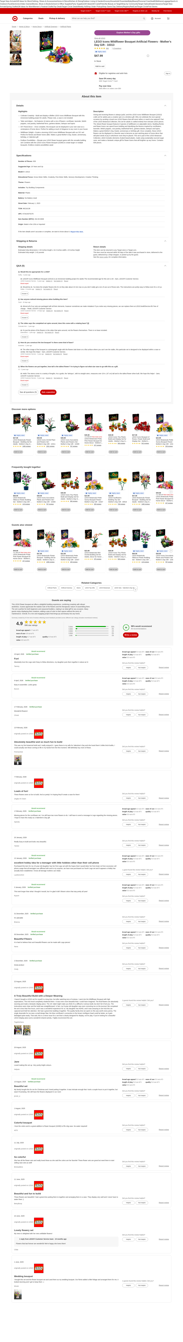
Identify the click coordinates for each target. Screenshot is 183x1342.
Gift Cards (96, 4)
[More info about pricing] (148, 55)
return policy (103, 257)
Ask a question (48, 392)
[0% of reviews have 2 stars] (91, 633)
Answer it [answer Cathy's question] (25, 293)
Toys (10, 4)
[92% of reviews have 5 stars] (91, 627)
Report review (164, 667)
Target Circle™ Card (103, 11)
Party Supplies (78, 4)
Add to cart (99, 66)
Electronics (16, 4)
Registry (126, 7)
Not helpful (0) (47, 289)
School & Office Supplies (61, 4)
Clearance (158, 4)
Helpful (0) (49, 311)
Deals (152, 4)
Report (66, 281)
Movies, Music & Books (41, 4)
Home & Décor (63, 1)
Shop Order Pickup (94, 7)
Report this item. (76, 232)
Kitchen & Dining (76, 1)
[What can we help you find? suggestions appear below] (108, 18)
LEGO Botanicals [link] (104, 588)
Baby (130, 1)
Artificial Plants (65, 27)
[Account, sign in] (156, 18)
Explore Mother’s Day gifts (122, 32)
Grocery (107, 1)
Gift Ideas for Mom (24, 1)
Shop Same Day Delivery (112, 7)
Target (14, 27)
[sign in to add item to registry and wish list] (167, 73)
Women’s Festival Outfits (43, 7)
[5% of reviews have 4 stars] (91, 629)
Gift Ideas (88, 4)
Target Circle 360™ (121, 11)
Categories (29, 18)
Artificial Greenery (50, 27)
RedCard (133, 7)
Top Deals (57, 7)
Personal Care (144, 1)
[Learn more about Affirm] (132, 87)
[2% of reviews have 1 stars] (91, 635)
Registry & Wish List (140, 11)
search (144, 19)
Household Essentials (119, 1)
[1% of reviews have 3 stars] (91, 631)
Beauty (135, 1)
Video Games (26, 4)
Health (153, 1)
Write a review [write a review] (131, 635)
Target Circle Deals (69, 7)
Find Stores (152, 7)
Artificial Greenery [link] (66, 588)
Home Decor (37, 27)
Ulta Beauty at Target (112, 4)
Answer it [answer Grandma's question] (25, 361)
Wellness (159, 1)
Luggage (166, 1)
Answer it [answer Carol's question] (25, 318)
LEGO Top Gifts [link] (90, 588)
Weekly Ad (82, 7)
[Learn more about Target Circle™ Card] (132, 80)
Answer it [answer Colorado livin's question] (25, 337)
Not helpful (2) (58, 281)
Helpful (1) (49, 281)
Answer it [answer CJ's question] (25, 385)
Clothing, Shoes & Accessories (44, 1)
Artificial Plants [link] (52, 588)
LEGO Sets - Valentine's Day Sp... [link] (124, 588)
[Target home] (15, 18)
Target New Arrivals (8, 1)
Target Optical (144, 4)
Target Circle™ (86, 11)
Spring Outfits (12, 7)
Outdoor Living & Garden (93, 1)
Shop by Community (129, 4)
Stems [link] (79, 588)
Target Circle (142, 7)
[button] (100, 51)
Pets (102, 4)
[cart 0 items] (168, 18)
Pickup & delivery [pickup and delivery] (58, 18)
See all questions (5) (28, 392)
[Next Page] (171, 434)
